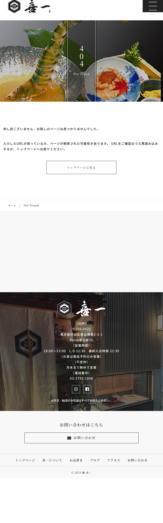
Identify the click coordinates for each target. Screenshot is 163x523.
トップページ (25, 460)
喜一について (52, 460)
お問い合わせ (81, 437)
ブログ (95, 460)
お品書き (76, 460)
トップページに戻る (81, 167)
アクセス (114, 460)
